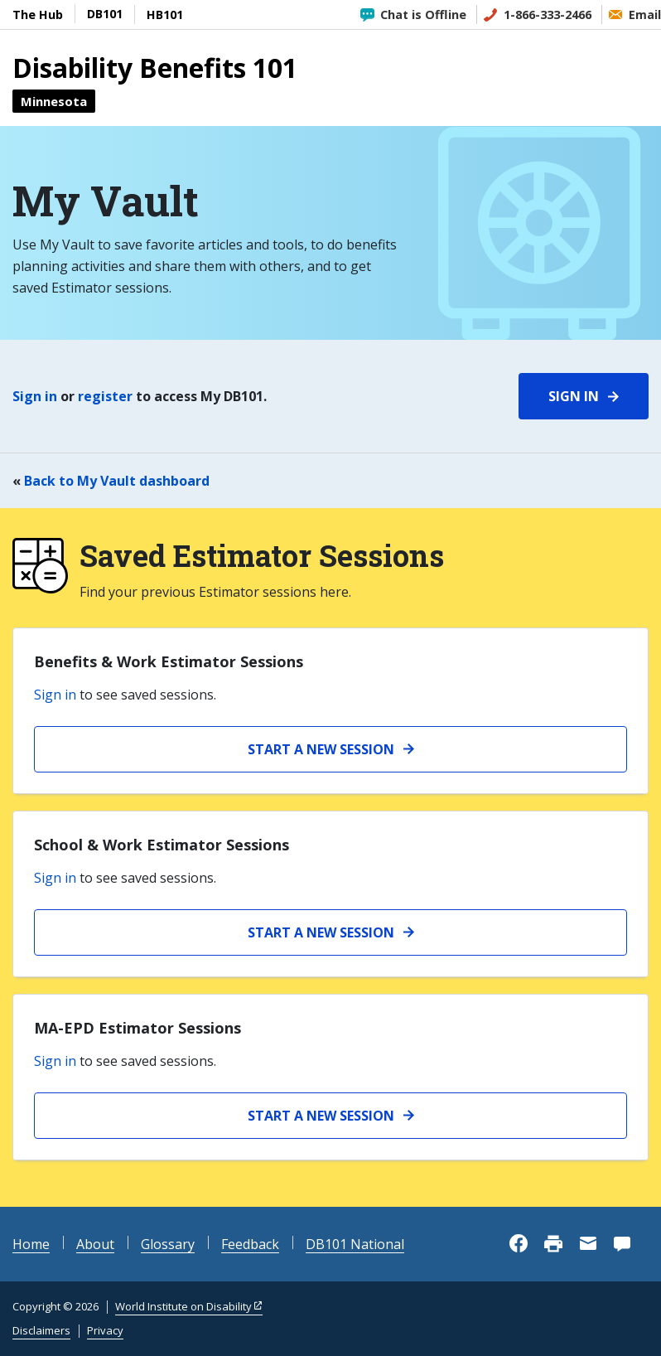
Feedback (250, 1244)
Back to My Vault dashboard (117, 481)
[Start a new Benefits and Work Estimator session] (330, 749)
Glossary (168, 1244)
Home (31, 1244)
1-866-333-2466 (547, 14)
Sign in (34, 396)
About (95, 1244)
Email (645, 14)
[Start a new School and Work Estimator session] (330, 932)
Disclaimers (41, 1330)
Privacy (105, 1330)
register (105, 396)
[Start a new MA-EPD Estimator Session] (330, 1115)
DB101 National (355, 1244)
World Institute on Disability (183, 1306)
